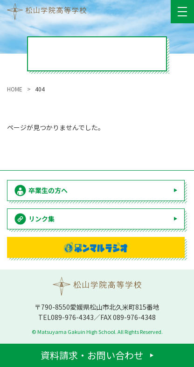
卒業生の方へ (48, 190)
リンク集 (41, 218)
